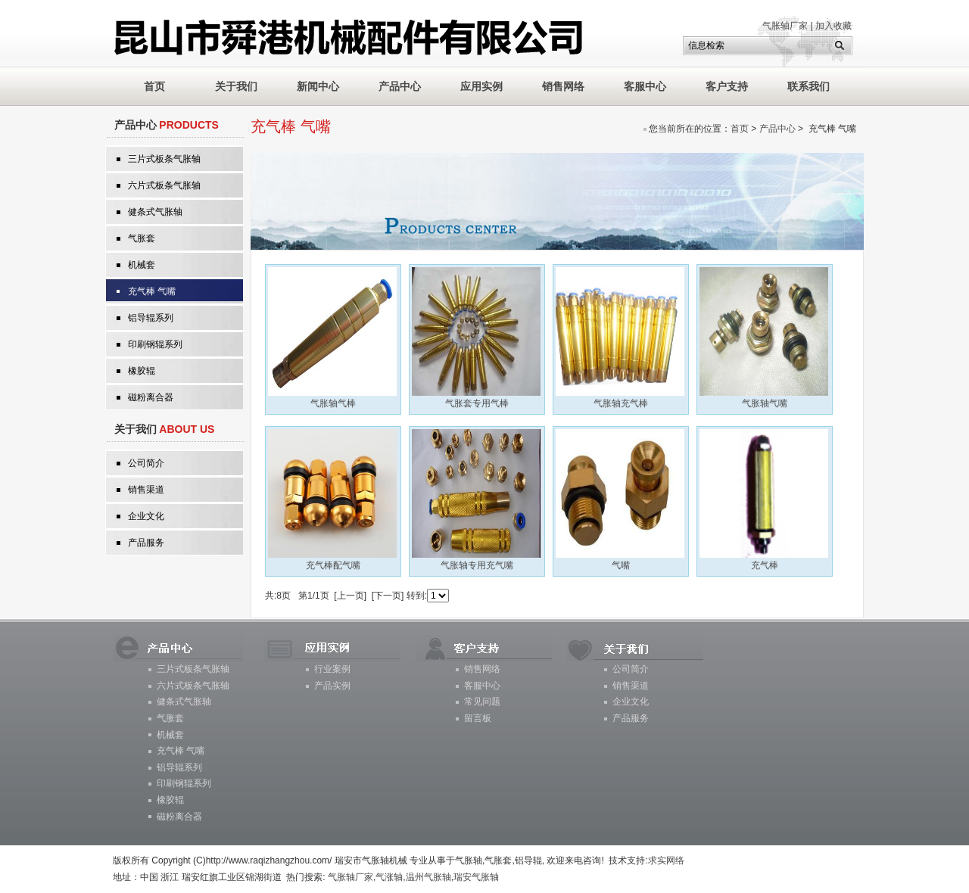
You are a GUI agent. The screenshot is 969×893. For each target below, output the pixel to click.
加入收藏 (833, 25)
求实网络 (666, 860)
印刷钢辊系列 (155, 344)
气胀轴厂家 (785, 25)
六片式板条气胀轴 (164, 185)
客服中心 (645, 86)
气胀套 (141, 238)
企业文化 (146, 516)
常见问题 (482, 701)
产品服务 (146, 542)
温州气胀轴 (428, 877)
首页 (740, 128)
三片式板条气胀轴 (164, 159)
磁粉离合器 (150, 397)
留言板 (477, 718)
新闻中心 (318, 86)
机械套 (141, 265)
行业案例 (332, 669)
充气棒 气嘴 (152, 291)
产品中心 (400, 86)
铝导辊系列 (150, 318)
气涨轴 (389, 877)
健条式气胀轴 (155, 212)
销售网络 (563, 86)
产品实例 (332, 685)
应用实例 (481, 86)
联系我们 (808, 86)
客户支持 (727, 86)
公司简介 (146, 463)
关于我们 (236, 86)
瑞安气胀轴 (476, 877)
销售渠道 (146, 489)
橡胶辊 (141, 371)
